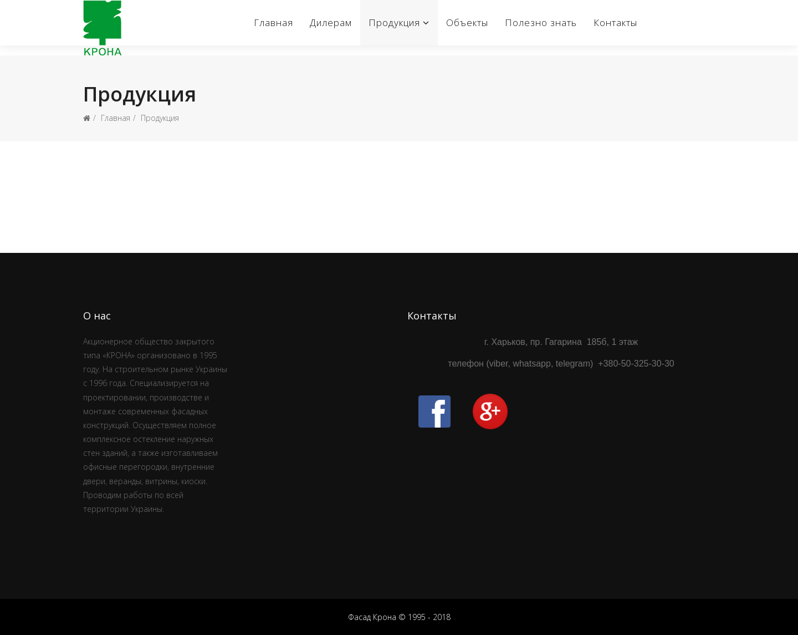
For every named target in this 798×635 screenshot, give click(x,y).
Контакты (615, 22)
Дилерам (331, 22)
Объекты (467, 22)
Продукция (394, 22)
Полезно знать (541, 22)
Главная (273, 22)
